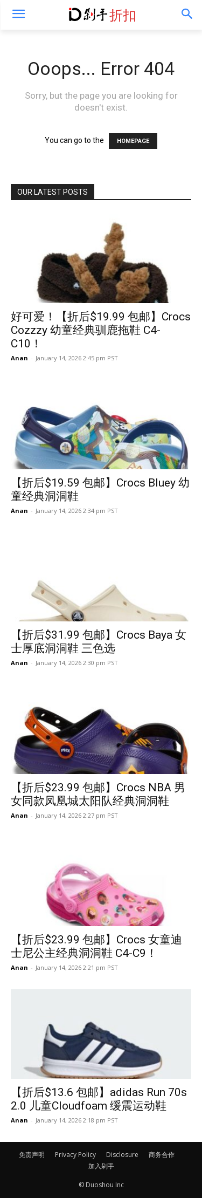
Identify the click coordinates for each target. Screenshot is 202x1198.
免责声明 (32, 1154)
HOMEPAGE (133, 141)
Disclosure (122, 1154)
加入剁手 (101, 1165)
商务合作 (162, 1154)
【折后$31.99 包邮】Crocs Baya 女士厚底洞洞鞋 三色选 (98, 641)
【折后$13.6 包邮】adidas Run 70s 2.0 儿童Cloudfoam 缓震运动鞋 (99, 1099)
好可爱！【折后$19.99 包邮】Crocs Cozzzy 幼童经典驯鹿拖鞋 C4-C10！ (101, 330)
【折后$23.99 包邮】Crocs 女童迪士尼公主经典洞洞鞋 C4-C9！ (96, 946)
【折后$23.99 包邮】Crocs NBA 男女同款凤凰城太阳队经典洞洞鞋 (98, 794)
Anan (19, 358)
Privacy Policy (75, 1154)
